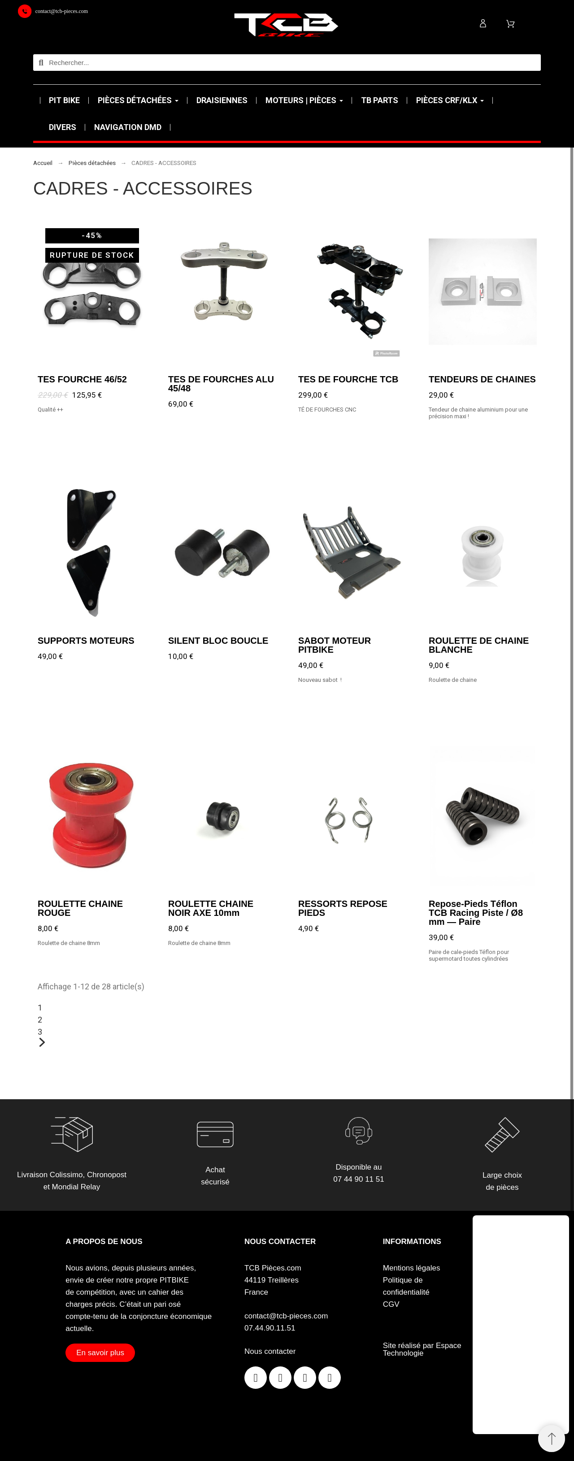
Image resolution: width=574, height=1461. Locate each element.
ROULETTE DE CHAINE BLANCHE (479, 644)
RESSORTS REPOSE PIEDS (342, 908)
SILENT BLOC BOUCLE (218, 640)
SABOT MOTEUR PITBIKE (334, 644)
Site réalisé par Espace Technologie (422, 1349)
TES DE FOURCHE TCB (348, 379)
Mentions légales (411, 1268)
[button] (100, 1353)
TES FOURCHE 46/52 (82, 379)
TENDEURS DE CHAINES (482, 379)
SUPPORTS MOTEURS (86, 640)
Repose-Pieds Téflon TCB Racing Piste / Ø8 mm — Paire (476, 913)
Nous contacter (270, 1351)
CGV (391, 1304)
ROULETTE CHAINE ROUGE (80, 908)
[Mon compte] (483, 23)
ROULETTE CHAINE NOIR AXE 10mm (210, 908)
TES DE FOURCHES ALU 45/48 (221, 383)
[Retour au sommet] (551, 1438)
